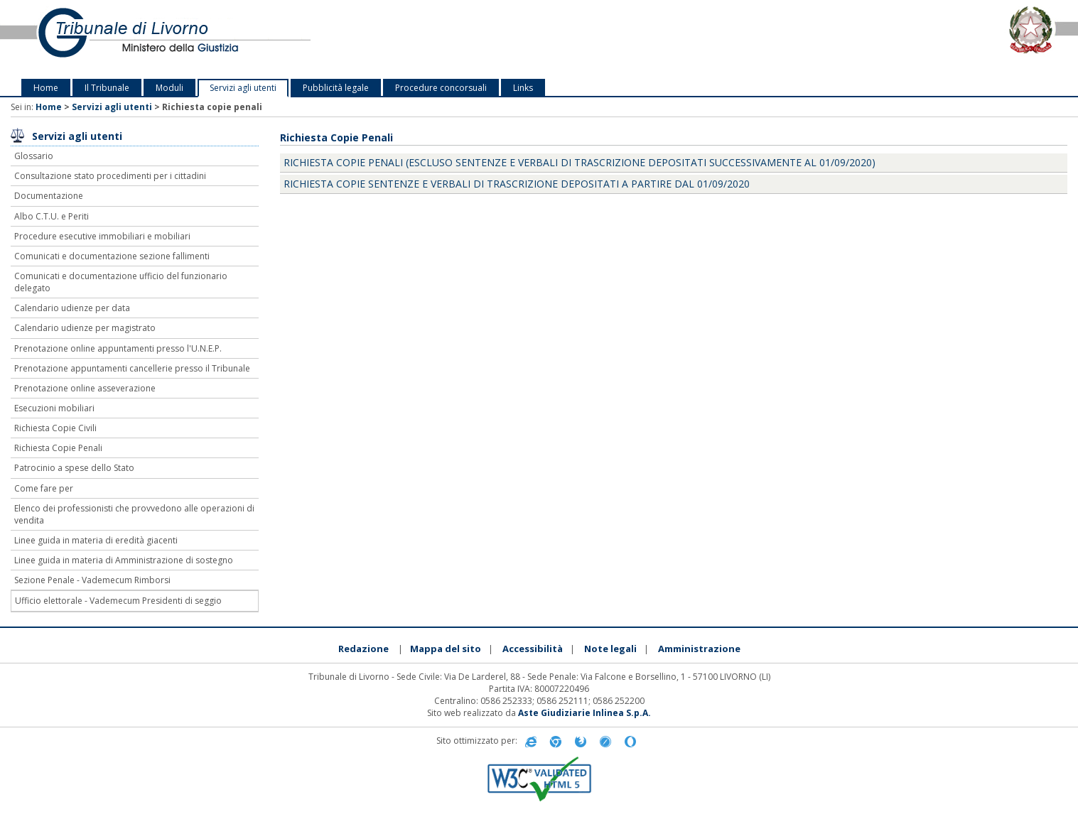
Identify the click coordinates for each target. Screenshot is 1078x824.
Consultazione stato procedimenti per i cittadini (110, 176)
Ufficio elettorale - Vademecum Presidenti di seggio (118, 601)
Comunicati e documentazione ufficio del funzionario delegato (120, 282)
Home (45, 88)
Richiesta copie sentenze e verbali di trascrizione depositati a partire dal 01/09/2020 (517, 183)
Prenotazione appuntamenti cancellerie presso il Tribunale (132, 368)
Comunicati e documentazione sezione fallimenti (112, 256)
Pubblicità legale (336, 88)
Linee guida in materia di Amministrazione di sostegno (123, 560)
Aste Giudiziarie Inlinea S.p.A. (584, 713)
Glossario (33, 156)
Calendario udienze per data (72, 308)
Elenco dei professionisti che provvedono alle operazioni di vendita (134, 514)
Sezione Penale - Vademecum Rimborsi (92, 580)
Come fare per (43, 488)
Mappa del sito (445, 648)
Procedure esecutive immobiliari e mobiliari (102, 236)
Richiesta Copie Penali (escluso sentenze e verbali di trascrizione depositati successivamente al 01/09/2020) (579, 162)
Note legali (610, 648)
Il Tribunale (107, 88)
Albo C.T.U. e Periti (51, 216)
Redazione (363, 648)
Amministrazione (699, 648)
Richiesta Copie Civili (55, 428)
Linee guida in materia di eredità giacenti (96, 540)
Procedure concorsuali (441, 88)
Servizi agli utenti (243, 88)
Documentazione (48, 196)
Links (523, 88)
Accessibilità (532, 648)
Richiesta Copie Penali (58, 448)
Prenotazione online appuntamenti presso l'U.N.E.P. (118, 348)
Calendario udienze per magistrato (85, 328)
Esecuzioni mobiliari (54, 408)
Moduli (169, 88)
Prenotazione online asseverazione (85, 388)
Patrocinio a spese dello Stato (74, 468)
